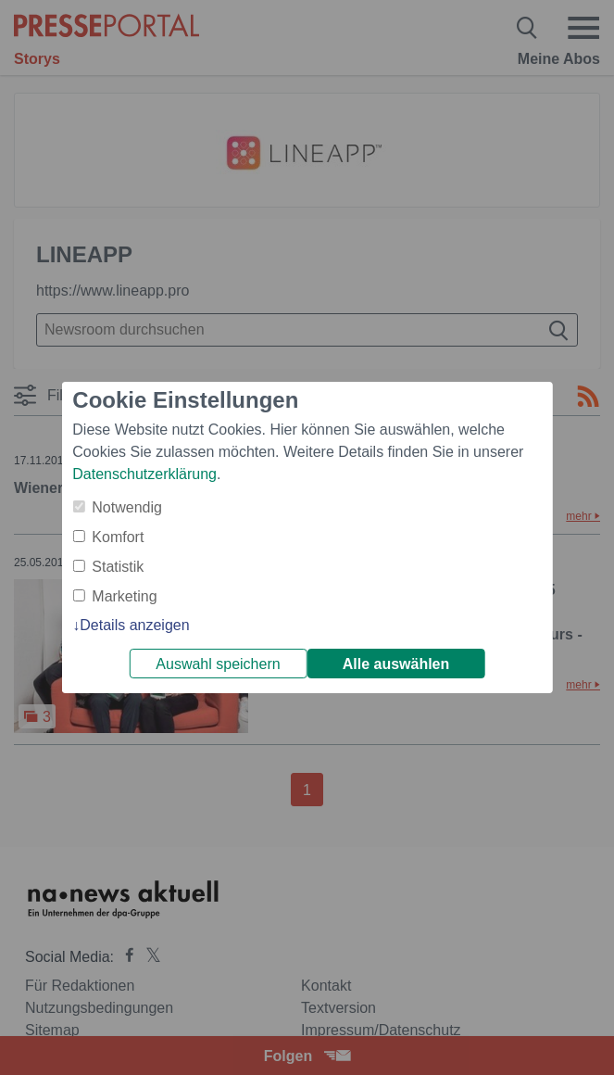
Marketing (124, 596)
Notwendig (127, 507)
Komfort (118, 537)
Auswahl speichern (218, 664)
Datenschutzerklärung (144, 474)
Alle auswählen (396, 664)
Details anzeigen (134, 625)
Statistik (118, 567)
